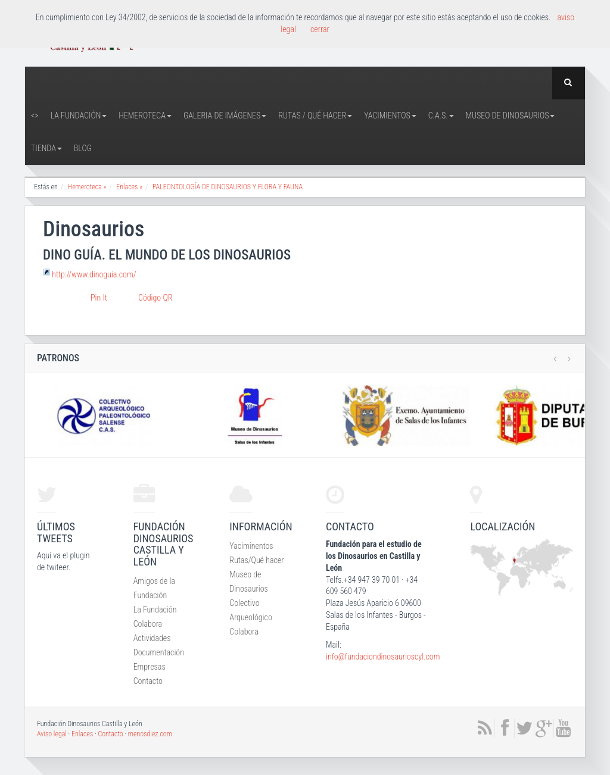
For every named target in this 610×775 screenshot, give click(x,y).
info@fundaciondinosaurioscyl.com (383, 656)
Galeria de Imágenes (224, 115)
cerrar (319, 29)
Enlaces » (129, 187)
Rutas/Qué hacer (256, 560)
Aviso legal (52, 734)
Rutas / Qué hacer (315, 115)
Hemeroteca (145, 115)
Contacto (148, 681)
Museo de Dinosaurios (510, 115)
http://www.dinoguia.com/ (94, 274)
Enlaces (82, 734)
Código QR (155, 297)
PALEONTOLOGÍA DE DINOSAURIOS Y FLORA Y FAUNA (227, 187)
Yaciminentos (251, 546)
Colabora (148, 624)
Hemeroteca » (87, 187)
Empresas (149, 666)
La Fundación (79, 115)
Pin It (99, 297)
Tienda (46, 148)
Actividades (152, 638)
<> (35, 115)
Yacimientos (390, 115)
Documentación (158, 652)
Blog (83, 148)
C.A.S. (441, 115)
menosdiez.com (150, 734)
